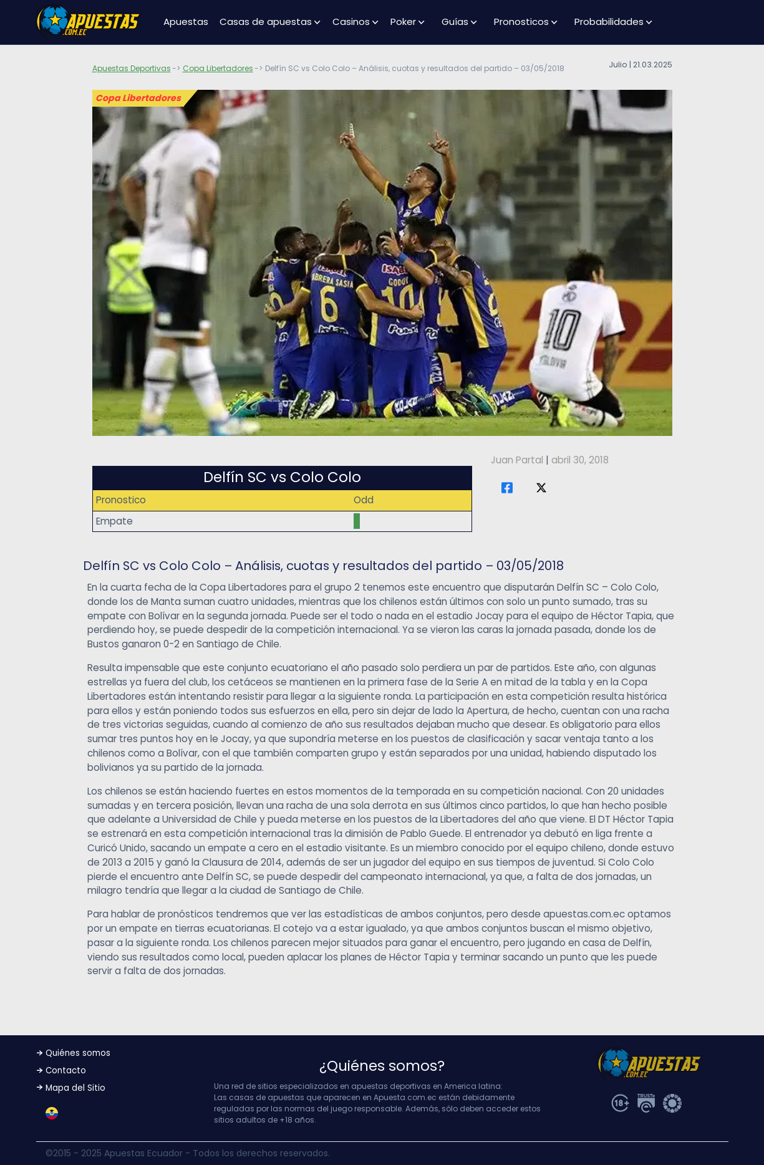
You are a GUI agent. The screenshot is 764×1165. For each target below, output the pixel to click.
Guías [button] (455, 21)
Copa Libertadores (218, 68)
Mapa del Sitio (75, 1088)
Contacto (66, 1070)
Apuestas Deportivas (131, 68)
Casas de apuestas (266, 21)
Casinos (351, 21)
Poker (403, 21)
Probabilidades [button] (609, 21)
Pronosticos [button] (521, 21)
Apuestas (185, 21)
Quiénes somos (78, 1053)
